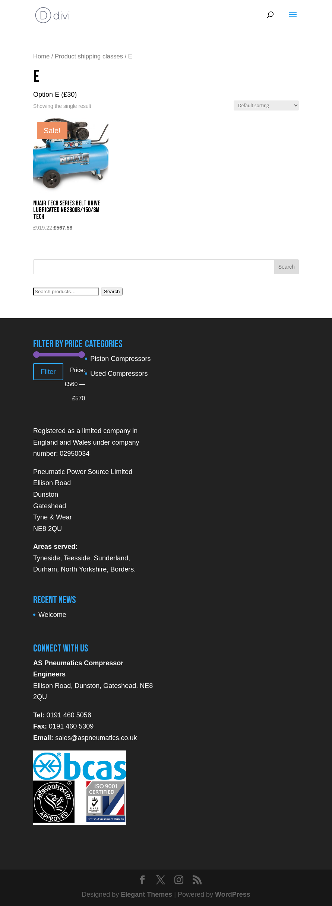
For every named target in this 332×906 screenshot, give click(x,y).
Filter (48, 371)
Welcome (52, 614)
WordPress (232, 894)
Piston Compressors (120, 358)
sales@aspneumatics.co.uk (96, 738)
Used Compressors (119, 373)
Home (41, 56)
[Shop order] (266, 105)
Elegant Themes (146, 894)
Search (112, 291)
